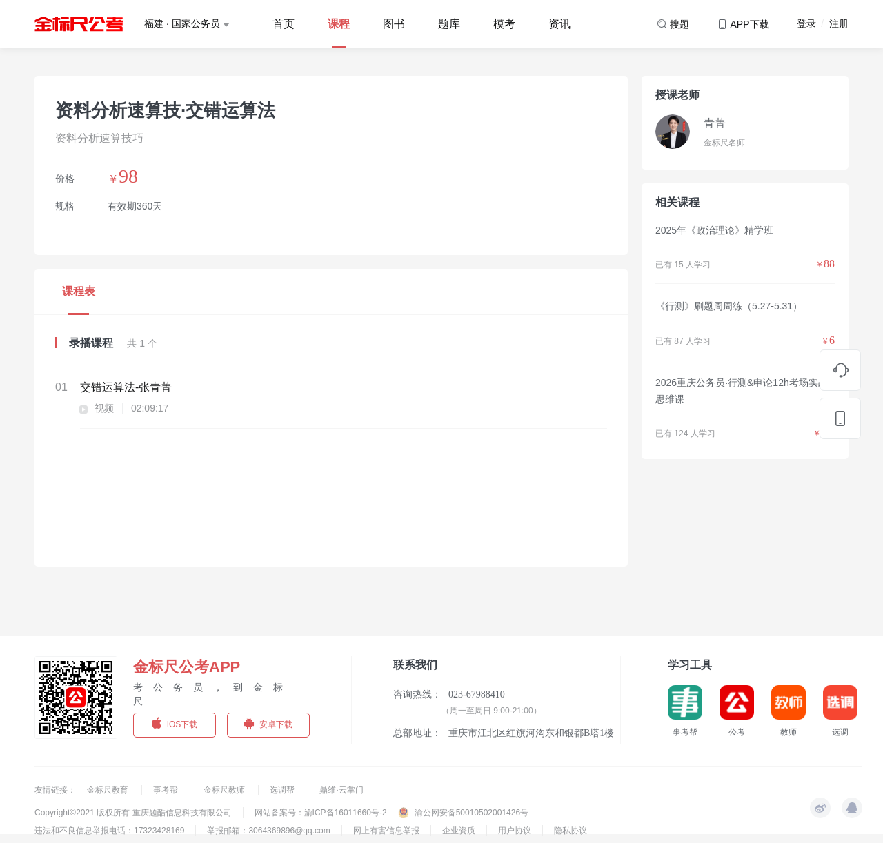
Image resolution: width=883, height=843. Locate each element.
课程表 (78, 291)
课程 (339, 24)
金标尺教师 (225, 790)
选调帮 (283, 790)
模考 (504, 24)
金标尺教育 (108, 790)
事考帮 (166, 790)
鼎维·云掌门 (341, 790)
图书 (394, 24)
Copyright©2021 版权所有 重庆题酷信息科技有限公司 (133, 812)
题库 (449, 24)
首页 (283, 24)
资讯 (559, 24)
